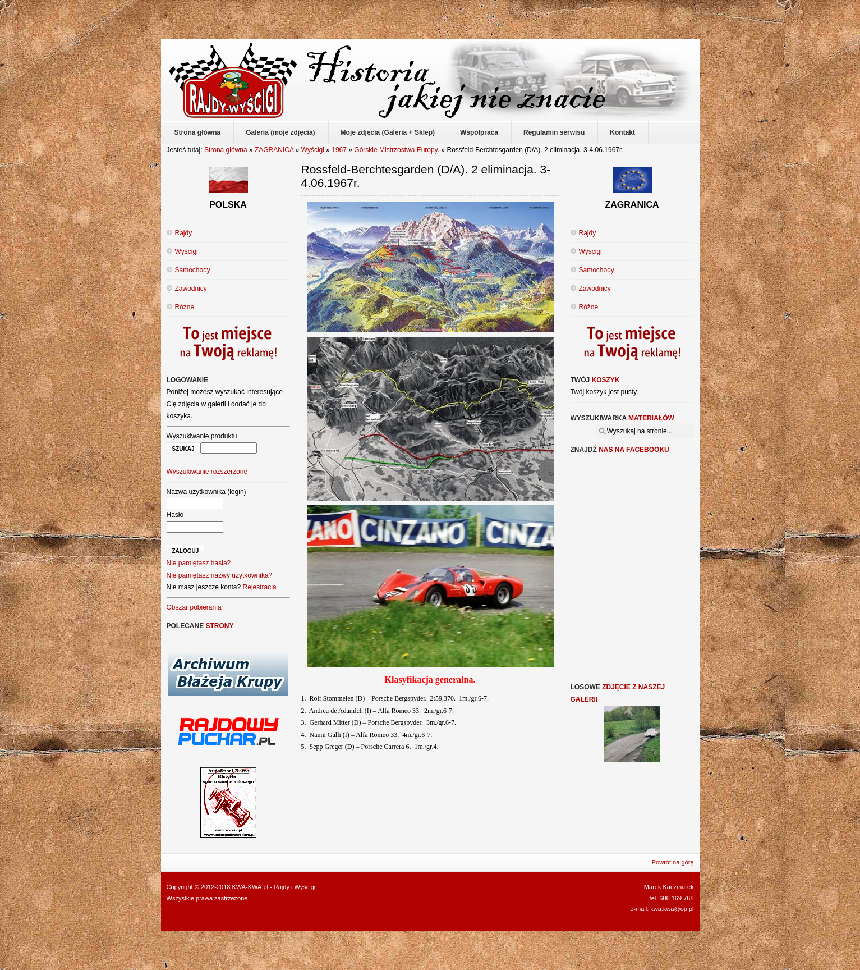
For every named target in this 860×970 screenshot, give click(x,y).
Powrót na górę (673, 862)
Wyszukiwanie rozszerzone (207, 471)
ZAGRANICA (274, 150)
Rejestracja (260, 587)
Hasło (175, 515)
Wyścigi (312, 150)
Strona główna (225, 150)
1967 (339, 150)
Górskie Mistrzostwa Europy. (396, 150)
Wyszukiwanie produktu (202, 436)
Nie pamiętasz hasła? (199, 563)
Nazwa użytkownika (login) (206, 492)
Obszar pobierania (194, 607)
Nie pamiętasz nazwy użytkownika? (220, 575)
